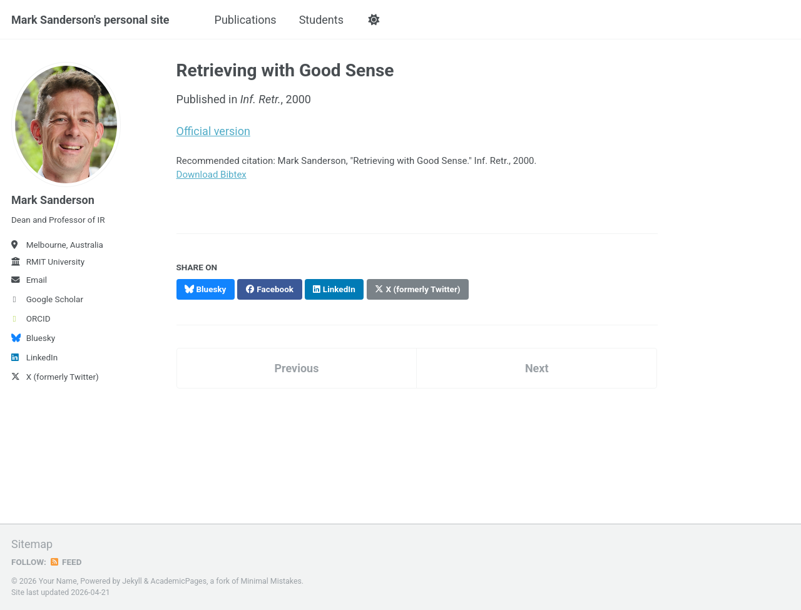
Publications (246, 19)
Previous (296, 368)
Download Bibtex (211, 174)
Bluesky (33, 338)
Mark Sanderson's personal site (90, 19)
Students (321, 19)
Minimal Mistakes (271, 581)
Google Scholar (47, 299)
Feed (65, 562)
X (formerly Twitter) (55, 377)
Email (29, 280)
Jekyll (132, 581)
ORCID (31, 318)
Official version (213, 131)
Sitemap (32, 544)
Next (537, 368)
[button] (374, 20)
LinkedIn (34, 357)
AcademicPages (179, 581)
